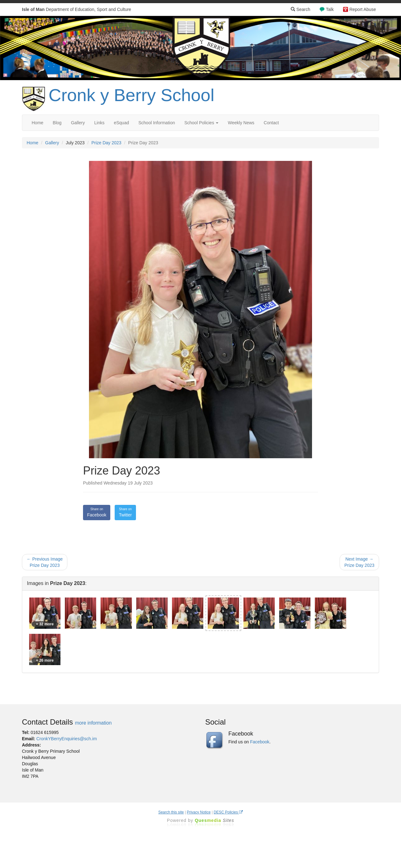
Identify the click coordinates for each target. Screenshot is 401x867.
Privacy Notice (199, 812)
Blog (57, 122)
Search (300, 9)
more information (93, 723)
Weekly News (241, 122)
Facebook (96, 512)
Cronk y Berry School (131, 95)
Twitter (125, 512)
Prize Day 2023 (106, 142)
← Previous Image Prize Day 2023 (45, 562)
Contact (271, 122)
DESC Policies (228, 812)
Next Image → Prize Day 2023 (359, 562)
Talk (330, 9)
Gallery (78, 122)
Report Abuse (362, 9)
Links (99, 122)
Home (37, 122)
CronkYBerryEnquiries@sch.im (66, 738)
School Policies (201, 122)
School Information (156, 122)
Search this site (171, 812)
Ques (214, 820)
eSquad (121, 122)
